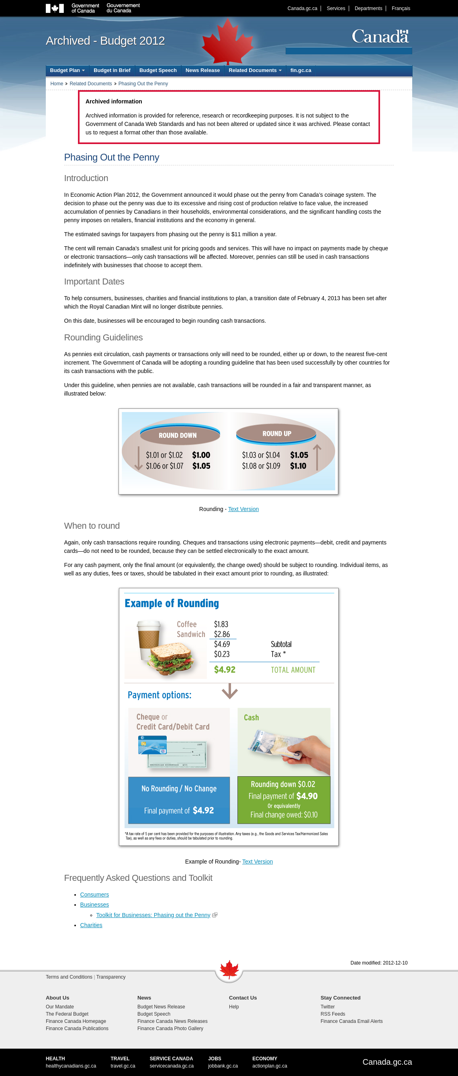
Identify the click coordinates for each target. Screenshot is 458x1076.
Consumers (94, 894)
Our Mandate (60, 1007)
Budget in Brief (112, 70)
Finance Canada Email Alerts (352, 1021)
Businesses (94, 904)
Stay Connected (341, 998)
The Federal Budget (67, 1014)
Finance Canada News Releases (172, 1021)
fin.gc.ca (300, 70)
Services (336, 8)
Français (401, 8)
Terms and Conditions (69, 977)
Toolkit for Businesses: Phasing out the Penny (153, 915)
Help (234, 1007)
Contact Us (243, 998)
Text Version (243, 509)
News (144, 998)
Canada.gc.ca (302, 8)
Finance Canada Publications (77, 1028)
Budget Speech (158, 70)
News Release (203, 70)
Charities (91, 925)
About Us (58, 998)
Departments (368, 8)
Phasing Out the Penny (143, 84)
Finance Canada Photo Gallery (170, 1028)
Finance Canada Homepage (76, 1021)
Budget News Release (161, 1007)
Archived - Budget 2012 (105, 40)
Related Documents (91, 84)
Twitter (328, 1007)
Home (56, 84)
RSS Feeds (333, 1014)
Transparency (111, 977)
